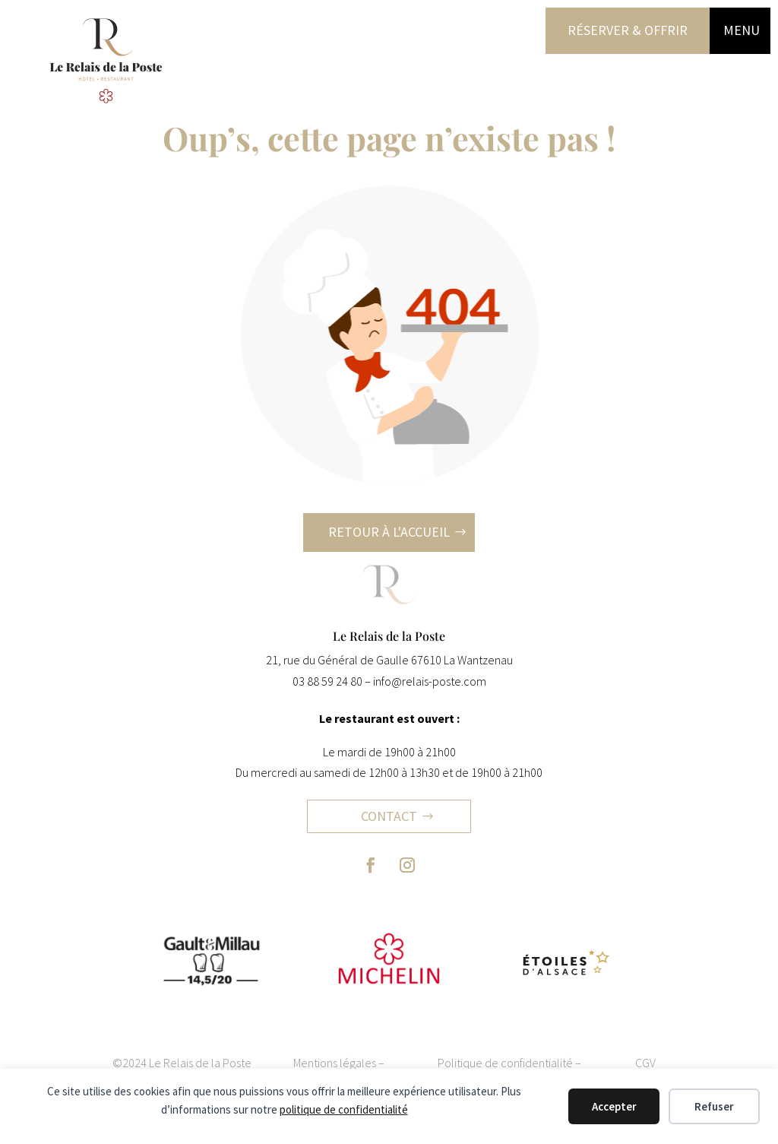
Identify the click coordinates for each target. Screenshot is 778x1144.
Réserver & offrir (628, 30)
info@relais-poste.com (429, 681)
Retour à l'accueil (389, 531)
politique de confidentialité (344, 1109)
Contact (389, 816)
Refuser (714, 1106)
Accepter (614, 1106)
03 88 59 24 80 (327, 681)
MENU (741, 30)
